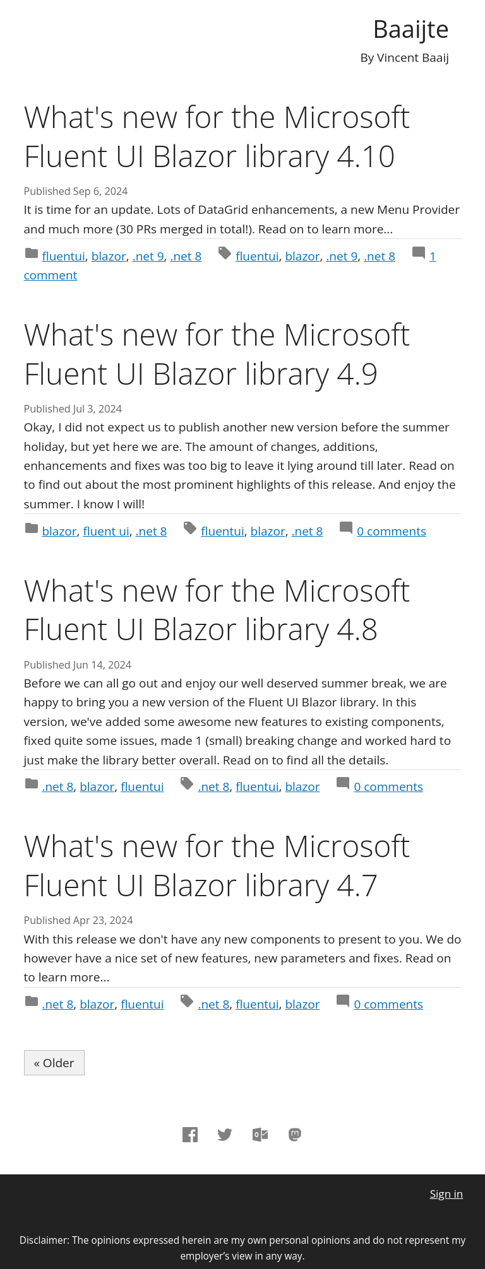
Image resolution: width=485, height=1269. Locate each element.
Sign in (447, 1193)
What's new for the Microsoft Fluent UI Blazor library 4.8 (217, 610)
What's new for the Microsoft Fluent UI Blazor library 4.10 (217, 136)
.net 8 (185, 256)
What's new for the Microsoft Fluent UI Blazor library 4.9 (217, 353)
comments (391, 531)
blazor (109, 256)
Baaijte (411, 28)
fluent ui (106, 531)
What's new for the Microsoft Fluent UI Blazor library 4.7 (217, 865)
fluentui (63, 256)
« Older (54, 1063)
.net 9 (148, 256)
